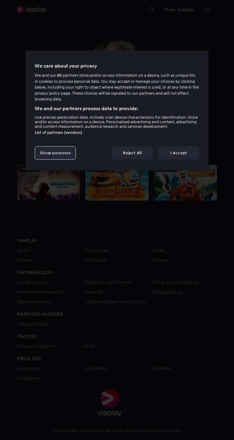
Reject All (132, 153)
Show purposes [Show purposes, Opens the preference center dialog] (55, 153)
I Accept (178, 153)
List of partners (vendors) (58, 132)
